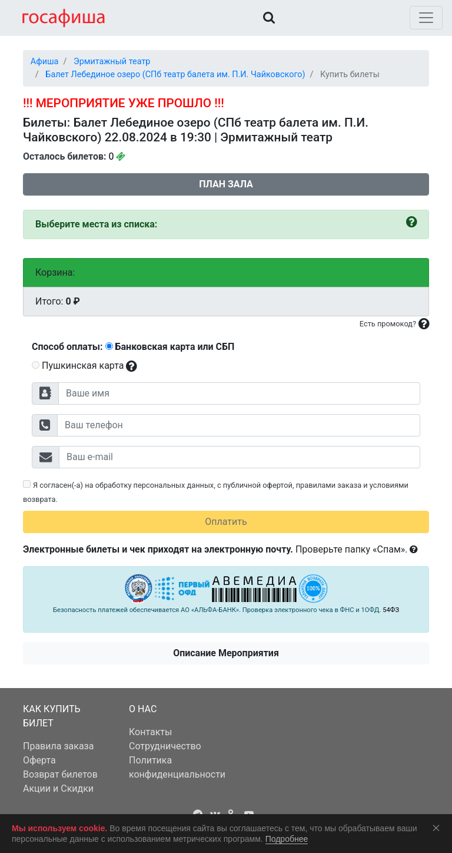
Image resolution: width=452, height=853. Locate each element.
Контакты (150, 732)
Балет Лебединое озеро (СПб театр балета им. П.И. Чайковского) (175, 75)
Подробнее (286, 839)
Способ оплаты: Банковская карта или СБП (133, 346)
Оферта (39, 760)
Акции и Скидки (58, 788)
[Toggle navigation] (426, 17)
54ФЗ (391, 610)
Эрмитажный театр (112, 62)
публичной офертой (258, 485)
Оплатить (226, 521)
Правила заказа (58, 746)
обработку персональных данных (154, 485)
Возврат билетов (60, 774)
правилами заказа (328, 485)
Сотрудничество (165, 746)
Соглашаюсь (438, 827)
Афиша (45, 62)
